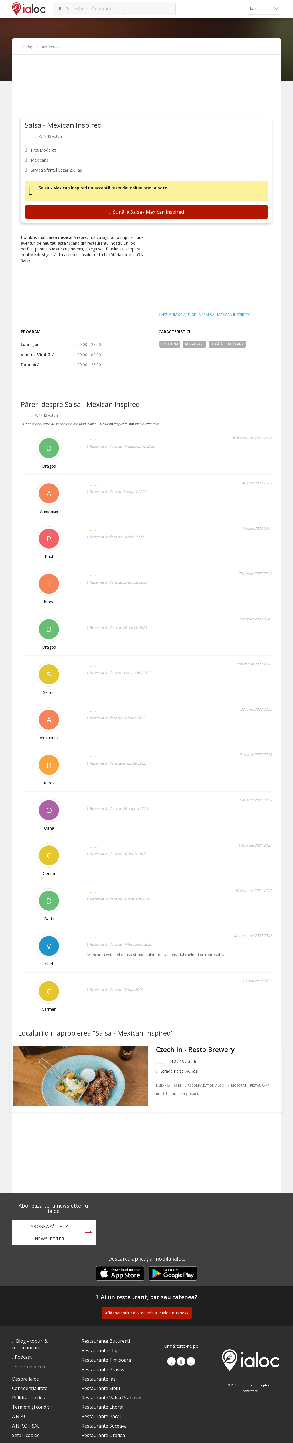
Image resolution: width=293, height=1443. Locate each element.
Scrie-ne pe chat (32, 1368)
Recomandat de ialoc (205, 1087)
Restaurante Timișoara (106, 1361)
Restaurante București (106, 1342)
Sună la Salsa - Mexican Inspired (146, 212)
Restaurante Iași (99, 1380)
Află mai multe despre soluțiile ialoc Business (146, 1314)
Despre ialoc (25, 1380)
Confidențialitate (29, 1390)
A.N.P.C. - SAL (26, 1427)
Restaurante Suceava (104, 1427)
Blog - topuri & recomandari (30, 1345)
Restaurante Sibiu (101, 1390)
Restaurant (194, 344)
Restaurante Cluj (99, 1352)
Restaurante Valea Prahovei (111, 1399)
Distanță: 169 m (170, 1088)
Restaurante (51, 46)
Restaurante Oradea (103, 1437)
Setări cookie (26, 1437)
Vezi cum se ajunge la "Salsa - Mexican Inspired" (205, 315)
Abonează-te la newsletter (50, 1233)
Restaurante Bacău (102, 1418)
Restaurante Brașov (103, 1371)
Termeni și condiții (32, 1408)
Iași (31, 46)
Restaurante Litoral (102, 1408)
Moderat (169, 344)
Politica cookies (28, 1399)
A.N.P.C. (20, 1418)
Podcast (23, 1358)
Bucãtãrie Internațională (201, 1096)
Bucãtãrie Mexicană (227, 344)
